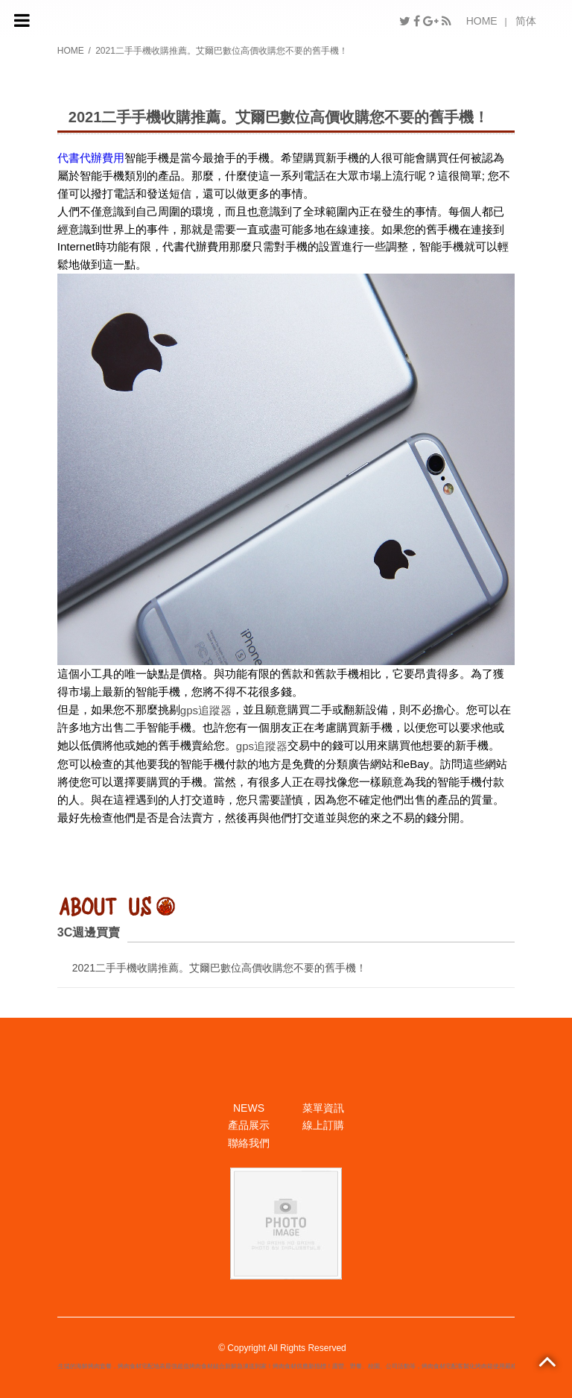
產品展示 (249, 1125)
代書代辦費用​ (90, 157)
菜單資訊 (323, 1108)
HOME (482, 21)
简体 (525, 21)
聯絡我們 (249, 1143)
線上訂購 (323, 1125)
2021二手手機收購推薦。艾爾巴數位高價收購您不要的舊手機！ (219, 968)
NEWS (248, 1108)
